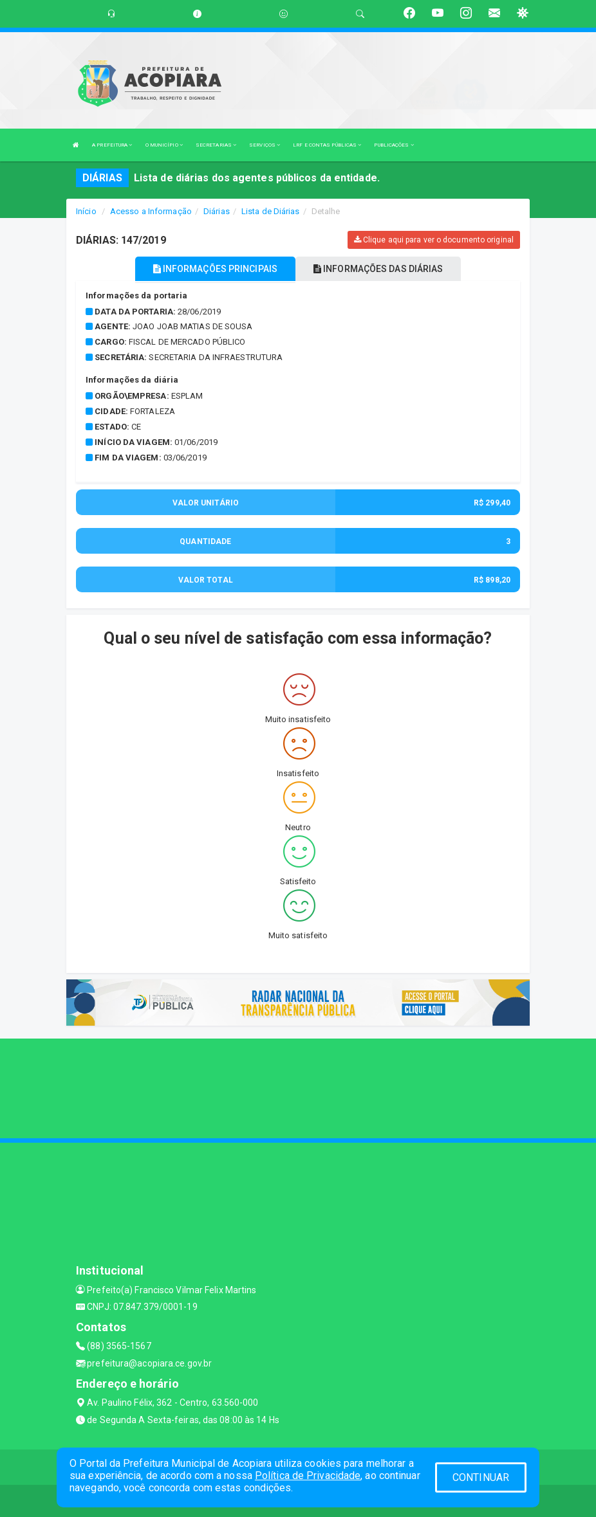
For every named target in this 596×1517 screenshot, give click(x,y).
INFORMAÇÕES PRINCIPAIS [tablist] (215, 269)
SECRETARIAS (216, 145)
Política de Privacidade (307, 1475)
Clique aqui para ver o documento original (434, 239)
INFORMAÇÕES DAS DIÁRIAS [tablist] (378, 269)
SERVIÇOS (264, 145)
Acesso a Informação (151, 211)
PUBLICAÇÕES (393, 145)
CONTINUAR (480, 1477)
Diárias (216, 211)
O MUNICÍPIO (164, 145)
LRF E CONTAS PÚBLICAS (327, 145)
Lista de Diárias (270, 211)
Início (86, 211)
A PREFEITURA (112, 145)
